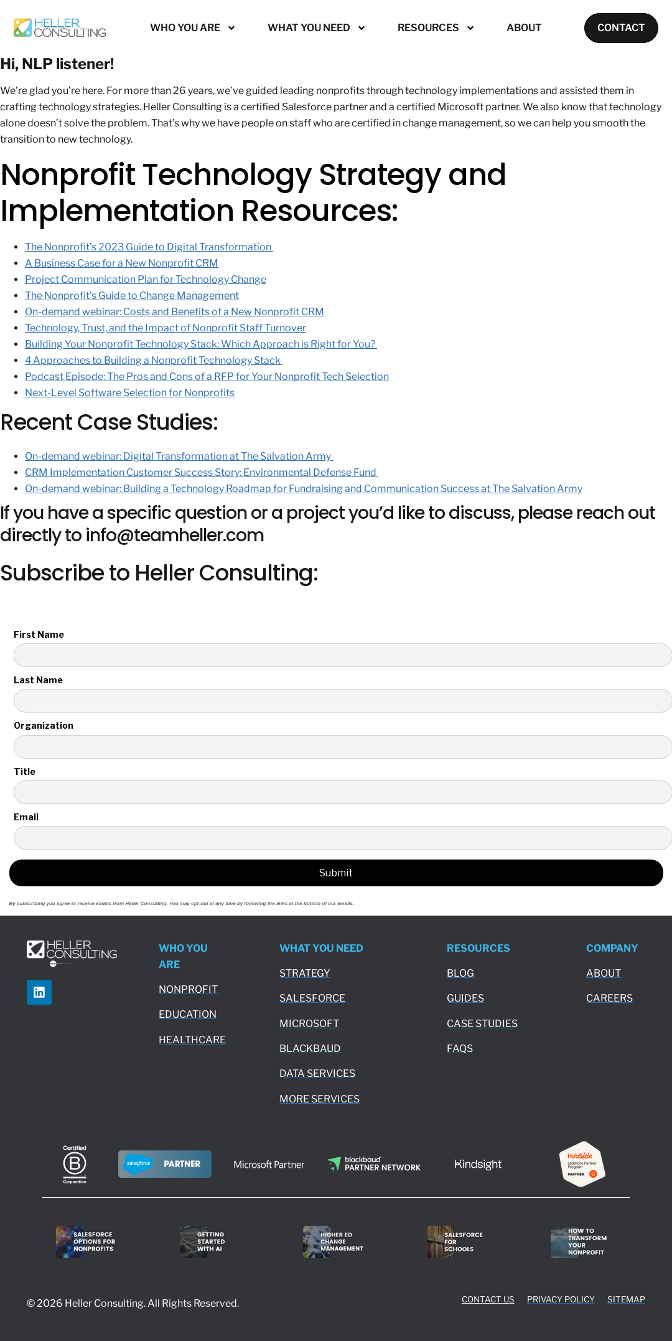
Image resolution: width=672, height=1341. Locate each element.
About (523, 28)
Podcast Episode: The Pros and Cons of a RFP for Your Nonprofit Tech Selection (207, 376)
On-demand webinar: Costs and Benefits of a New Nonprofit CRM (174, 312)
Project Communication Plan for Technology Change (145, 279)
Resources (436, 28)
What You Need (316, 28)
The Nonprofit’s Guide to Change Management (132, 295)
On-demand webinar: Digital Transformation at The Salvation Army (179, 456)
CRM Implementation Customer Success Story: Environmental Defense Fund (201, 472)
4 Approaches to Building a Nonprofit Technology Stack (153, 360)
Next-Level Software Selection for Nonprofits (130, 393)
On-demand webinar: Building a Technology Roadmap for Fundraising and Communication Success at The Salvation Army (303, 489)
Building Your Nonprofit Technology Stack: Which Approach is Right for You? (201, 344)
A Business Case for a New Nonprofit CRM (121, 263)
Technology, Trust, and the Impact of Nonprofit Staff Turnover (165, 328)
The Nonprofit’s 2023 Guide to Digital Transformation (149, 247)
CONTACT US (488, 1299)
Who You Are (192, 28)
